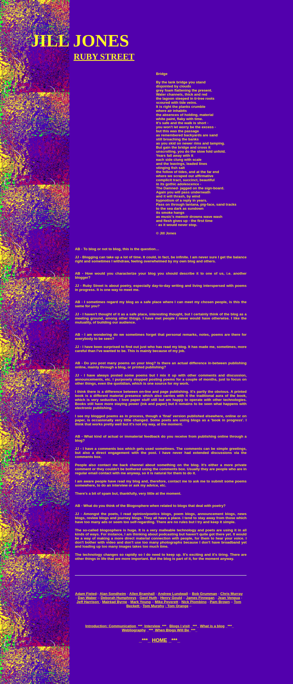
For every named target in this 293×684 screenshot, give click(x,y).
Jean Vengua (229, 598)
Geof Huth (148, 598)
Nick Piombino (194, 602)
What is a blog (212, 626)
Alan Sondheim (113, 594)
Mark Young (140, 602)
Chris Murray (231, 594)
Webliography (134, 630)
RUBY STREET (103, 56)
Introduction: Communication (110, 626)
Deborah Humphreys (118, 598)
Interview (152, 626)
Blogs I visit (179, 626)
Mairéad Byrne (114, 602)
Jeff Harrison (88, 602)
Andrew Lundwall (173, 594)
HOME (159, 640)
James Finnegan (200, 598)
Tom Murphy (153, 606)
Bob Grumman (204, 594)
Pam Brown (220, 602)
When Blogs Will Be (172, 630)
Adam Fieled (86, 594)
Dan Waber (87, 598)
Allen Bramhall (142, 594)
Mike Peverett (166, 602)
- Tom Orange (177, 606)
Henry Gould (171, 598)
